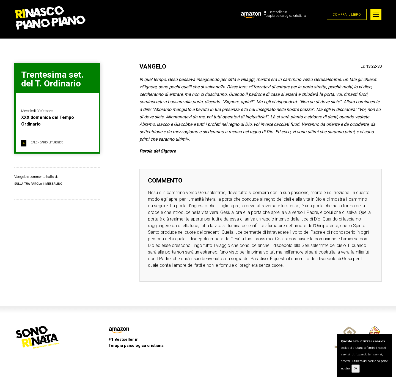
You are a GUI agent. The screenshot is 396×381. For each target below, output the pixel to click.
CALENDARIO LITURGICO (42, 143)
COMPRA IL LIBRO (346, 14)
